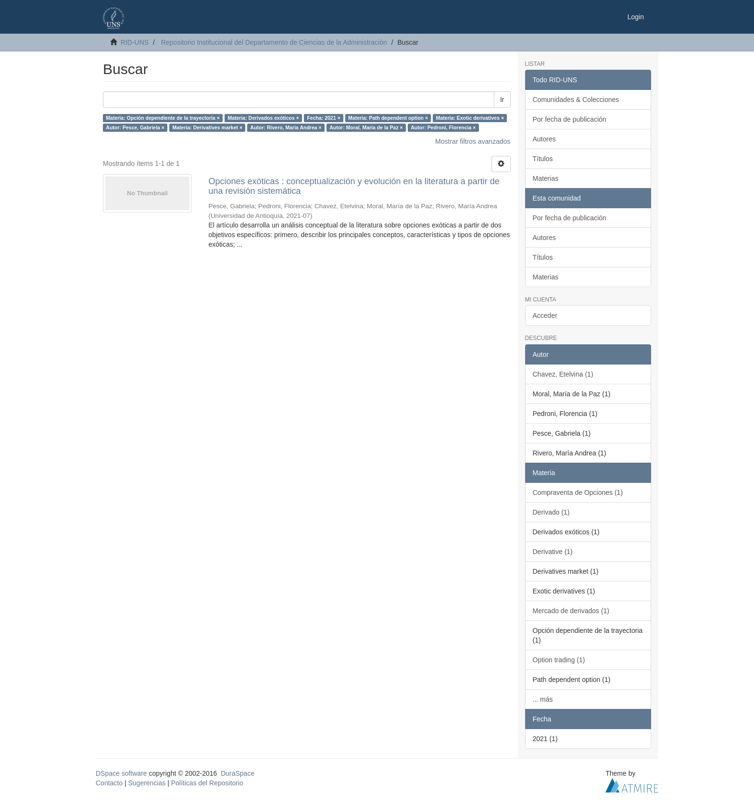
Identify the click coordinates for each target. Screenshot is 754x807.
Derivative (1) (553, 551)
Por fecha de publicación (569, 119)
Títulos (543, 159)
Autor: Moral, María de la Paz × (366, 127)
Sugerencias (146, 783)
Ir (502, 99)
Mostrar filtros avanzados (472, 141)
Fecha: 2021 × (323, 118)
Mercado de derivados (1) (571, 611)
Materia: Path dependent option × (388, 118)
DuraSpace (237, 773)
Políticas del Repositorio (207, 783)
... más (543, 699)
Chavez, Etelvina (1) (563, 374)
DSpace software (121, 773)
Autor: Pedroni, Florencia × (443, 127)
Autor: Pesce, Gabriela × (135, 127)
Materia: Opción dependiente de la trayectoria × (163, 118)
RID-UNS (135, 42)
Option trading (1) (559, 660)
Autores (544, 139)
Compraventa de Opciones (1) (578, 492)
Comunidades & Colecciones (576, 99)
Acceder (545, 315)
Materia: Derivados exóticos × (263, 118)
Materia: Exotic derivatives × (470, 118)
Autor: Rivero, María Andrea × (286, 127)
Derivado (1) (551, 512)
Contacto (109, 783)
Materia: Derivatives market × (207, 127)
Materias (546, 178)
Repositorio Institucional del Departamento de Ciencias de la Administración (274, 42)
